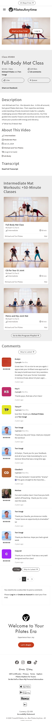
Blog (29, 669)
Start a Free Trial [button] (20, 31)
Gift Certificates (15, 674)
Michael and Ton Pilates (13, 148)
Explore (39, 674)
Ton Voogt (22, 417)
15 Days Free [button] (27, 3)
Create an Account (25, 594)
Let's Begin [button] (26, 645)
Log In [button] (37, 31)
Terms (32, 674)
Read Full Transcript (10, 169)
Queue (33, 80)
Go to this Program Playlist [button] (26, 335)
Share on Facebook (9, 88)
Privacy (26, 674)
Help (22, 669)
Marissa (18, 490)
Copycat (18, 551)
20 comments (35, 72)
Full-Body (7, 156)
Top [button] (17, 569)
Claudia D (19, 469)
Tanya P (18, 406)
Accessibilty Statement (26, 714)
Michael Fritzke (8, 72)
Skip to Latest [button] (27, 352)
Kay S (17, 388)
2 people (18, 362)
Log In (12, 594)
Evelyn (17, 359)
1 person (18, 410)
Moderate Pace (10, 139)
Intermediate (10, 135)
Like (7, 80)
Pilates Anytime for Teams (26, 676)
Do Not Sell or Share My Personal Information (25, 679)
